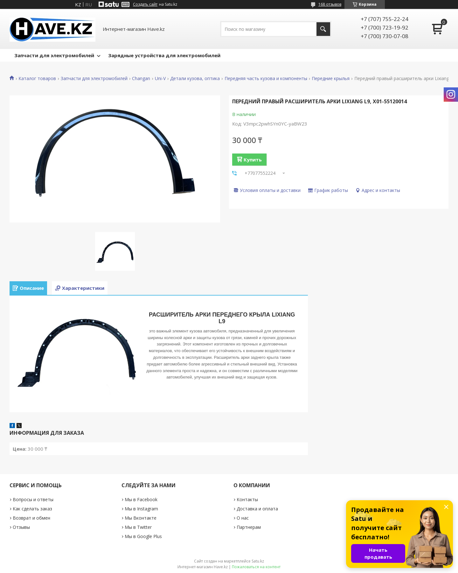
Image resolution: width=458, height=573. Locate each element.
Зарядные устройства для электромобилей (164, 55)
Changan (141, 78)
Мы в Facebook (141, 499)
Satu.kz (258, 561)
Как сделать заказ (32, 509)
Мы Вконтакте (140, 518)
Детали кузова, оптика (195, 78)
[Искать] (323, 29)
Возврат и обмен (31, 518)
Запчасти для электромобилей (54, 55)
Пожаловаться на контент (256, 567)
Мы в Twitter (138, 527)
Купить (253, 159)
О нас (243, 518)
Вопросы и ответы (33, 499)
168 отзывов (329, 4)
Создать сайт (145, 4)
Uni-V (160, 78)
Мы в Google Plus (143, 536)
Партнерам (249, 527)
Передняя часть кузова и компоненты (266, 78)
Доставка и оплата (257, 509)
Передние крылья (331, 78)
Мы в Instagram (141, 509)
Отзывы (21, 527)
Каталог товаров (37, 78)
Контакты (247, 499)
